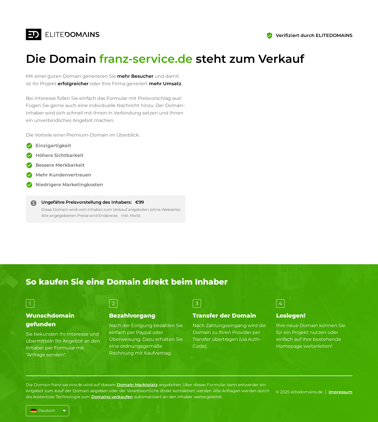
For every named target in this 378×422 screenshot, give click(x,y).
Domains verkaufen (112, 396)
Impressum (340, 391)
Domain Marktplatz (137, 384)
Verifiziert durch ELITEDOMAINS (314, 35)
